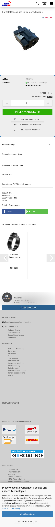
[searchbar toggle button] (37, 3)
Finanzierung (13, 358)
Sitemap (11, 375)
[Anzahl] (27, 103)
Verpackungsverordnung (17, 371)
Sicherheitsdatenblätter (16, 373)
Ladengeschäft (13, 469)
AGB (9, 356)
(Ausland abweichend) (33, 85)
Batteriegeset (13, 368)
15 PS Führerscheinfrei (16, 479)
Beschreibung (8, 144)
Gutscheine (12, 351)
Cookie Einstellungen (16, 335)
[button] (7, 103)
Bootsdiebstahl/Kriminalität (18, 482)
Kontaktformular (14, 333)
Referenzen (12, 474)
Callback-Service (14, 330)
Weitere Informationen (27, 521)
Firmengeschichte (14, 472)
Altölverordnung (14, 366)
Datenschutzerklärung (11, 508)
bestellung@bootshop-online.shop (18, 322)
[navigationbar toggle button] (51, 3)
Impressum (12, 337)
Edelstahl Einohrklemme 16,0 (13, 255)
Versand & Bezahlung (16, 349)
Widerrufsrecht (13, 361)
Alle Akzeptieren (27, 514)
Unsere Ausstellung (15, 477)
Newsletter (12, 353)
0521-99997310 (11, 327)
